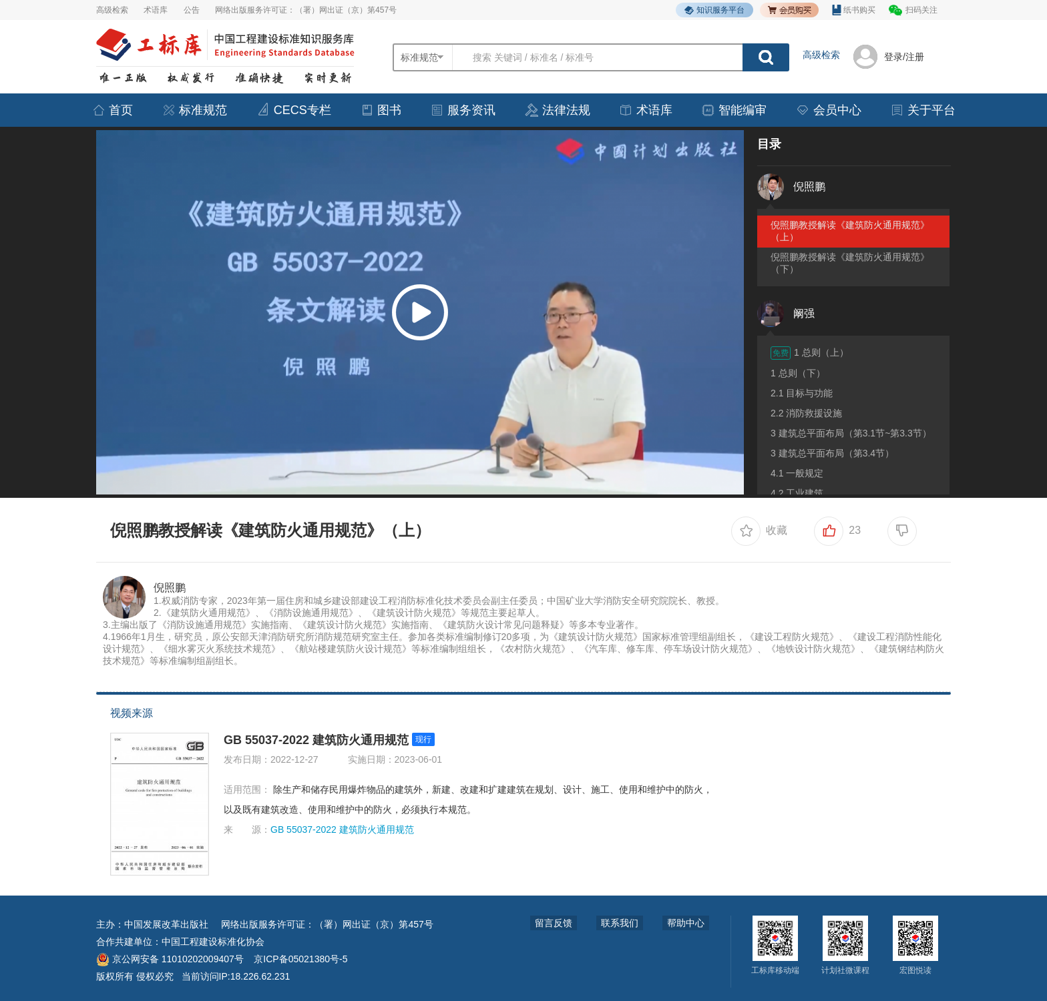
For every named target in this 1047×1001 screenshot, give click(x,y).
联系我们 (619, 923)
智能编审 (734, 110)
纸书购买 (853, 10)
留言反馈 (553, 923)
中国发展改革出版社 (166, 924)
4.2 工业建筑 (797, 493)
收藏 (759, 531)
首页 (112, 110)
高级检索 (112, 10)
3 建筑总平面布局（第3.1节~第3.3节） (851, 433)
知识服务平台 (714, 10)
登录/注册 (904, 56)
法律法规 (557, 110)
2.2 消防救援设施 (806, 413)
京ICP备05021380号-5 (300, 959)
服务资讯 (462, 110)
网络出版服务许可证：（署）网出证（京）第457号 (306, 10)
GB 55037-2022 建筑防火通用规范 (316, 740)
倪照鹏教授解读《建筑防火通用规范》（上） (850, 231)
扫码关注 (921, 10)
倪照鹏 (170, 587)
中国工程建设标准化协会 (213, 941)
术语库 (156, 10)
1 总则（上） (810, 353)
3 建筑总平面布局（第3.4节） (832, 453)
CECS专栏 (293, 110)
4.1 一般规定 (797, 473)
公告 (192, 10)
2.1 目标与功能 (802, 393)
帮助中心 (685, 923)
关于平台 (923, 110)
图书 (380, 110)
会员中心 (828, 110)
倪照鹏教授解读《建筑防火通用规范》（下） (850, 263)
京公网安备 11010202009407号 (170, 959)
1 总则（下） (798, 373)
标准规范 (194, 110)
